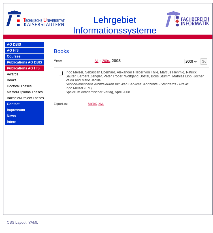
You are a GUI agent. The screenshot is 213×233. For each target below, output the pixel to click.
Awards (12, 74)
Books (11, 80)
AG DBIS (14, 44)
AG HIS (12, 50)
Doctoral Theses (19, 86)
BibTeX (92, 103)
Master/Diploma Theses (25, 92)
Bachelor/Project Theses (25, 98)
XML (101, 103)
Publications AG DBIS (24, 62)
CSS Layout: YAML (22, 222)
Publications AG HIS (23, 68)
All (96, 61)
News (11, 116)
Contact (13, 104)
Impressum (16, 110)
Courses (13, 56)
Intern (11, 122)
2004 (106, 61)
